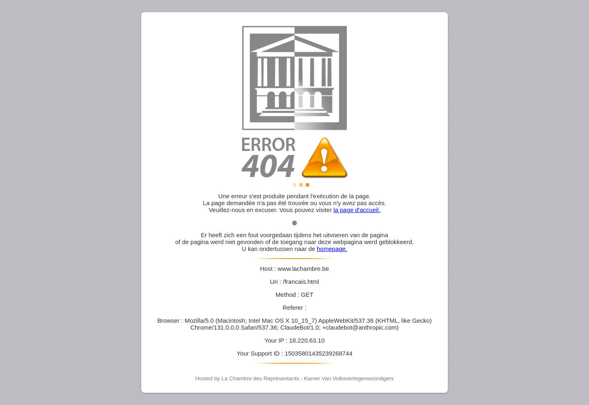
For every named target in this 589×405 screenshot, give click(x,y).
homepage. (332, 248)
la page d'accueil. (356, 209)
